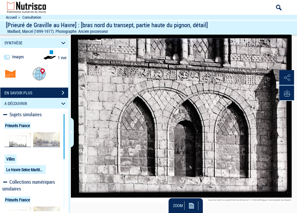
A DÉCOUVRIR (35, 103)
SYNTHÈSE (35, 43)
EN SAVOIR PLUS (36, 93)
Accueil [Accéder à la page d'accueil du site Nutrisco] (11, 17)
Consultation (31, 17)
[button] (39, 73)
